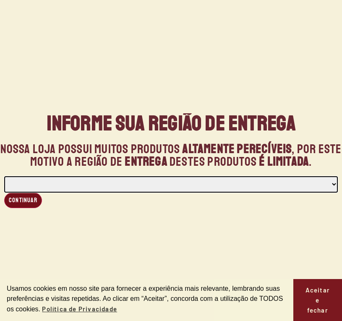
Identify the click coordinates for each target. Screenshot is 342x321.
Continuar (23, 200)
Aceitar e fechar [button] (317, 300)
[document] (171, 160)
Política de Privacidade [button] (79, 309)
